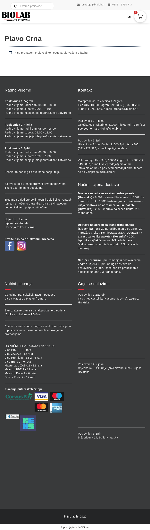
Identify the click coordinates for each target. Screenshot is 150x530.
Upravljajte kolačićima (20, 227)
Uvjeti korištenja (16, 219)
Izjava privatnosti (16, 223)
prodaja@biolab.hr (91, 4)
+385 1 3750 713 (120, 4)
